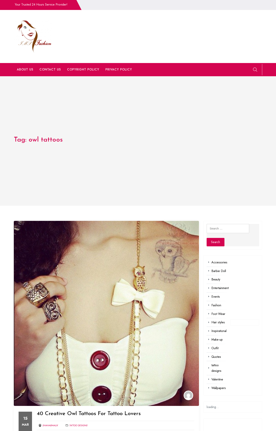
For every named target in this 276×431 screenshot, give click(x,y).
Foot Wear (218, 314)
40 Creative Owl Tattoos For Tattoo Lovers (89, 413)
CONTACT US (50, 69)
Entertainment (220, 288)
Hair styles (218, 322)
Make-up (217, 339)
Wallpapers (218, 388)
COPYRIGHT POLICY (83, 69)
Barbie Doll (218, 271)
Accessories (219, 262)
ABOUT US (25, 69)
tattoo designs (78, 425)
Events (215, 296)
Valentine (217, 379)
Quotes (216, 357)
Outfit (215, 348)
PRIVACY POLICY (118, 69)
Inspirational (219, 331)
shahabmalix (50, 425)
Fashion (216, 305)
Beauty (215, 279)
